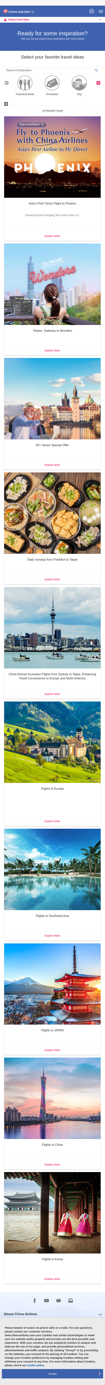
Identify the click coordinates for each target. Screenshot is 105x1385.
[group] (52, 1314)
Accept (53, 1373)
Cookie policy (35, 1365)
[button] (96, 70)
